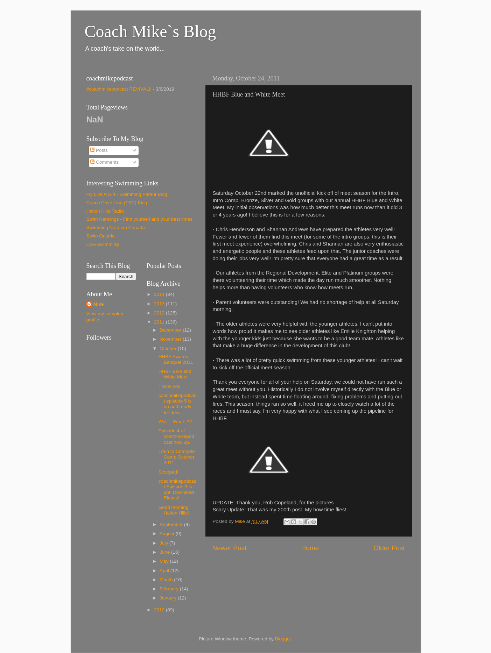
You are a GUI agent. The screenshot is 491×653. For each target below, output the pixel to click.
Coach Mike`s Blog (150, 31)
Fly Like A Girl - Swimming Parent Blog (126, 194)
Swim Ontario (100, 236)
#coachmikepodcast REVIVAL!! (119, 89)
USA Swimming (102, 244)
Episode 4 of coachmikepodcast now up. (176, 436)
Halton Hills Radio (105, 211)
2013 (160, 303)
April (165, 570)
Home (310, 548)
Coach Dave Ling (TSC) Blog (116, 202)
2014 (160, 294)
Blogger (283, 638)
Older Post (389, 548)
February (170, 588)
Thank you (170, 386)
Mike (98, 304)
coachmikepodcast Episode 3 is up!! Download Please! (177, 489)
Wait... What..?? (175, 421)
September (172, 524)
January (169, 598)
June (165, 552)
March (167, 579)
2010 (160, 609)
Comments (104, 162)
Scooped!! (169, 472)
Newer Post (229, 548)
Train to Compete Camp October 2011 (177, 457)
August (168, 533)
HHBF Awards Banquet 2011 (176, 359)
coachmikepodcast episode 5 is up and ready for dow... (177, 404)
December (171, 330)
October (169, 348)
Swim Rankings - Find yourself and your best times (139, 219)
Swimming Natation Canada (115, 227)
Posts (99, 150)
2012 (160, 312)
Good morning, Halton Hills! (174, 510)
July (164, 543)
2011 (160, 322)
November (171, 339)
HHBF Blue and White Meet (175, 374)
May (165, 561)
